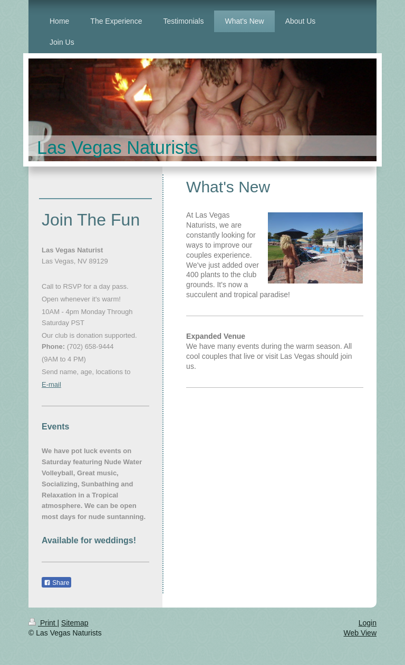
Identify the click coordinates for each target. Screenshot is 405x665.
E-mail (51, 384)
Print (42, 623)
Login (368, 623)
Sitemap (74, 623)
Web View (360, 633)
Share (56, 582)
